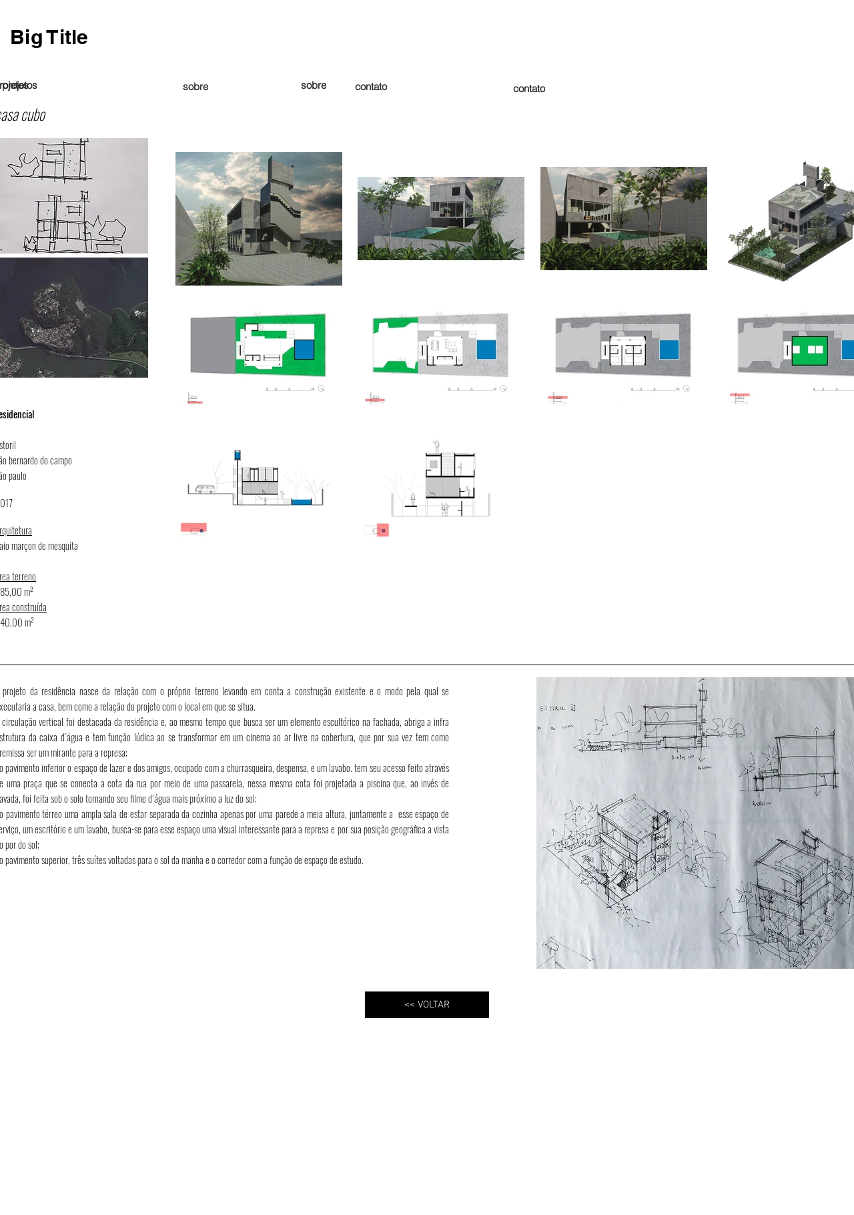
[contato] (529, 88)
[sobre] (313, 84)
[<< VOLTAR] (427, 1005)
